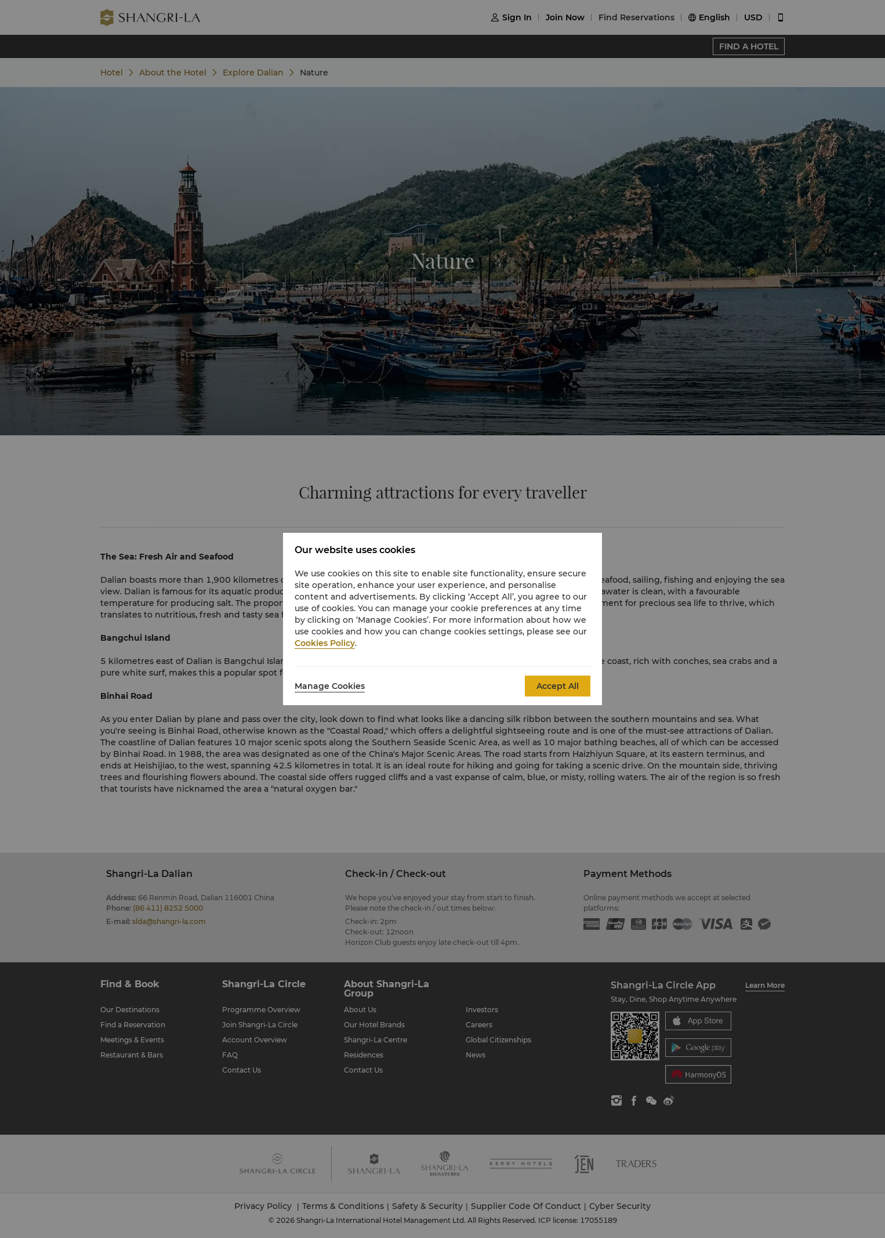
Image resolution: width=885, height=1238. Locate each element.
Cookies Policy (325, 643)
